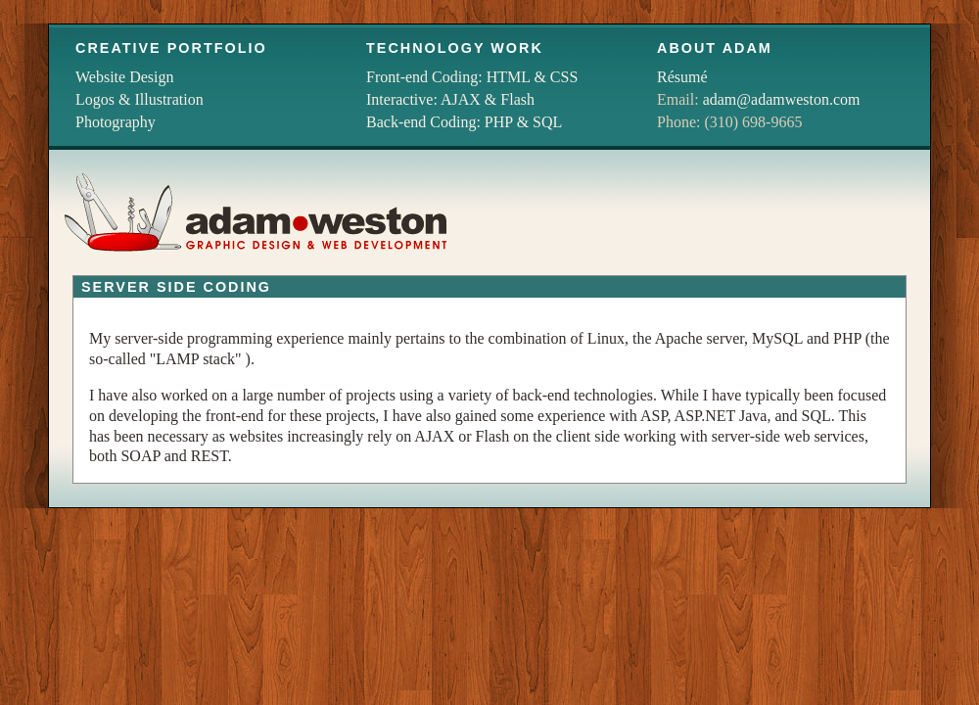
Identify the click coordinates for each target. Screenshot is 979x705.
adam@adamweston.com (782, 99)
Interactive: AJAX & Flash (450, 99)
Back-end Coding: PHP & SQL (464, 122)
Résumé (682, 77)
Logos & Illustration (139, 99)
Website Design (124, 77)
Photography (115, 122)
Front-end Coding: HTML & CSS (472, 77)
